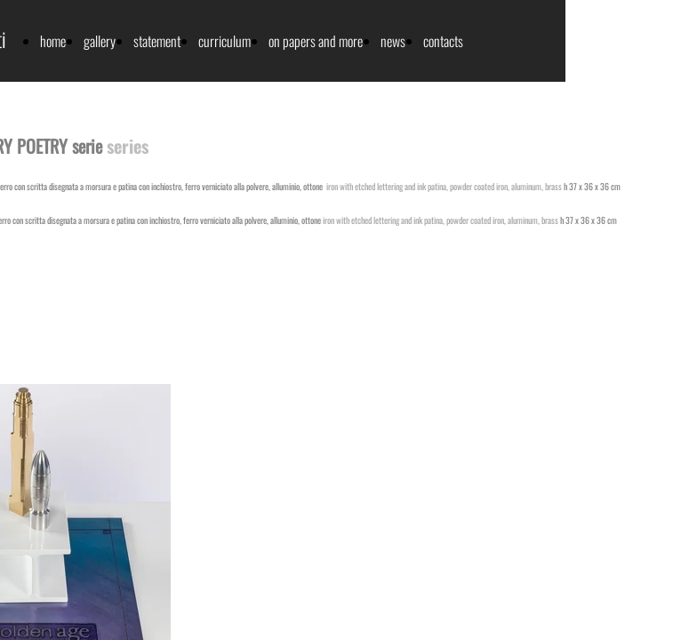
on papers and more (315, 41)
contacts (443, 41)
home (53, 41)
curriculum (224, 41)
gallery (100, 41)
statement (156, 41)
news (393, 41)
